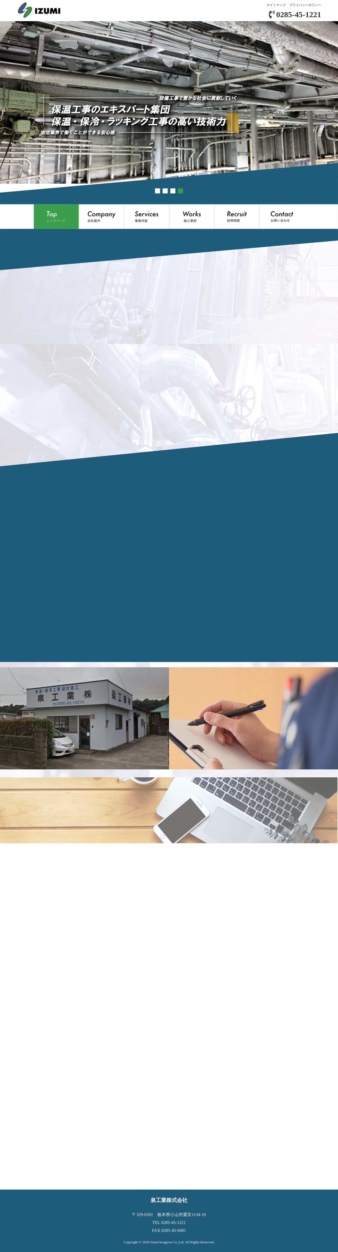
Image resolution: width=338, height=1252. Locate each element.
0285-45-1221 (295, 14)
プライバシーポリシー (305, 5)
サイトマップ (276, 5)
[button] (157, 190)
